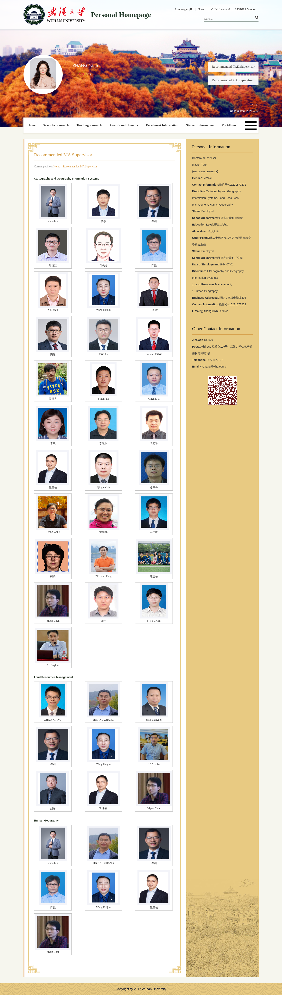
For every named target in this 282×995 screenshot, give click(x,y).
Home (31, 125)
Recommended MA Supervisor (232, 80)
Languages (181, 9)
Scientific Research (56, 125)
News (201, 9)
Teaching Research (89, 125)
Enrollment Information (162, 125)
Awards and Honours (123, 125)
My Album (228, 125)
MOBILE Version (245, 9)
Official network (221, 9)
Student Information (200, 125)
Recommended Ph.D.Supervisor (233, 66)
